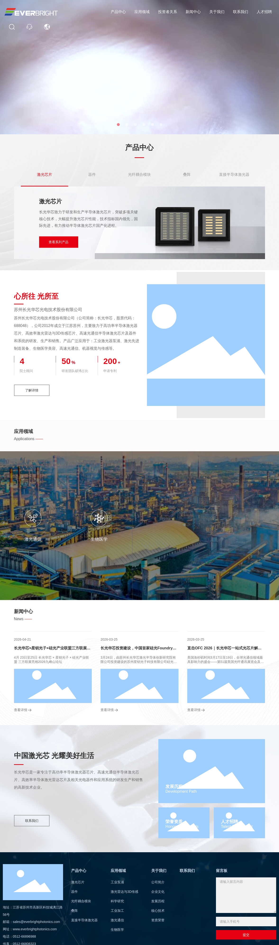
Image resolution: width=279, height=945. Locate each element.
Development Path (181, 791)
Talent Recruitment (236, 826)
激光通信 (209, 539)
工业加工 (162, 539)
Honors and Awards (181, 826)
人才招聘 (229, 821)
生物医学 (255, 539)
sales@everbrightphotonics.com (36, 922)
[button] (118, 124)
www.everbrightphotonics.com (35, 929)
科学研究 (116, 539)
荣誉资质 (174, 821)
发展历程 (174, 786)
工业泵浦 (23, 539)
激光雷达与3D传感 (69, 539)
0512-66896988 (24, 936)
